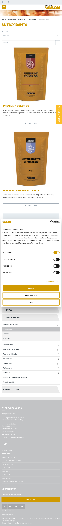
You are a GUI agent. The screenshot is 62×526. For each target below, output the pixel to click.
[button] (3, 2)
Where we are (7, 468)
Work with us (7, 475)
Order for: (5, 31)
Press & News (7, 464)
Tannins (6, 334)
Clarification (7, 359)
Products (12, 20)
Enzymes (6, 338)
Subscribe (31, 499)
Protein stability (9, 382)
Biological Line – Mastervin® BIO (15, 377)
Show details (50, 281)
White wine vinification (11, 349)
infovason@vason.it (18, 437)
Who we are (7, 450)
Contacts (6, 471)
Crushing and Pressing (27, 20)
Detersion (6, 373)
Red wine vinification (10, 354)
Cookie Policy (8, 514)
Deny (31, 302)
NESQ (30, 523)
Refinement (7, 368)
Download (6, 478)
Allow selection (31, 295)
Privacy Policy (8, 511)
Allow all (31, 288)
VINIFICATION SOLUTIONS (11, 461)
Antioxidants (7, 329)
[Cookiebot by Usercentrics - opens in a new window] (50, 221)
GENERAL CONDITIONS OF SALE (13, 481)
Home (4, 20)
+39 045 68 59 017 (9, 431)
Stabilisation (7, 363)
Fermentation (8, 345)
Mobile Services (8, 457)
